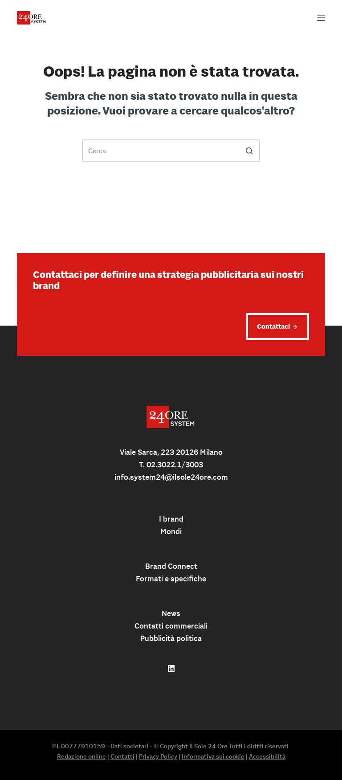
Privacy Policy (158, 756)
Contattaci (273, 326)
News (171, 613)
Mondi (171, 531)
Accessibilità (267, 756)
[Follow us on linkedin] (171, 668)
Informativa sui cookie (213, 756)
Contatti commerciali (171, 626)
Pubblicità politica (171, 638)
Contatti (122, 756)
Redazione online (81, 756)
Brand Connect (171, 566)
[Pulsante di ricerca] (249, 150)
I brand (171, 519)
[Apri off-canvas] (321, 18)
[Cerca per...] (171, 150)
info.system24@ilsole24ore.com (171, 477)
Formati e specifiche (171, 579)
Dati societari (129, 746)
